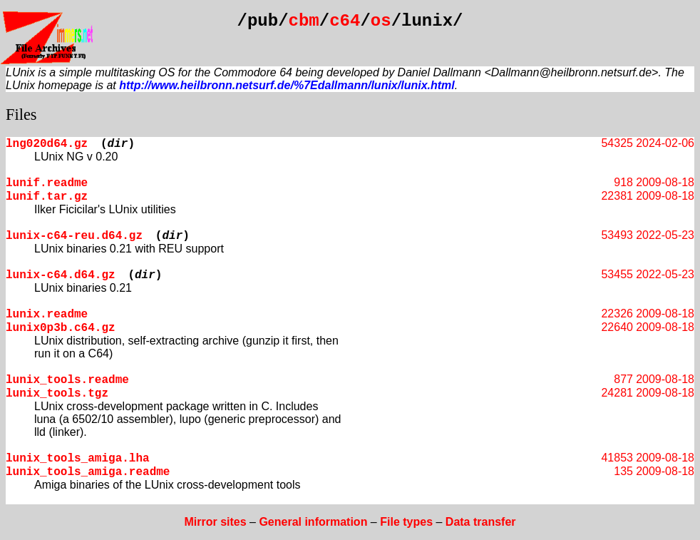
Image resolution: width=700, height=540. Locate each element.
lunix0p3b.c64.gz (60, 328)
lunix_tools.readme (67, 380)
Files (21, 114)
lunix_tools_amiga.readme (88, 472)
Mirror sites (215, 522)
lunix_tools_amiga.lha (78, 458)
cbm (304, 21)
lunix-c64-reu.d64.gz (74, 236)
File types (406, 522)
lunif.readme (47, 183)
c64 (344, 21)
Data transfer (481, 522)
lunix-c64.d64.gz (60, 275)
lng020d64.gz (47, 144)
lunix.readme (47, 314)
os (381, 21)
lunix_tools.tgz (57, 393)
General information (313, 522)
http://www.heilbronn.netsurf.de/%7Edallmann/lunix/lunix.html (287, 85)
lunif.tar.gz (47, 196)
